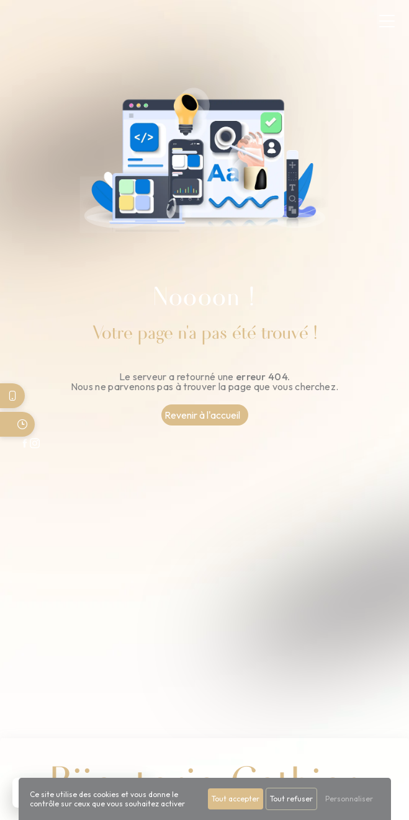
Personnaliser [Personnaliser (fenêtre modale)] (349, 798)
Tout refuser (291, 798)
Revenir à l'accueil (202, 415)
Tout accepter (235, 798)
